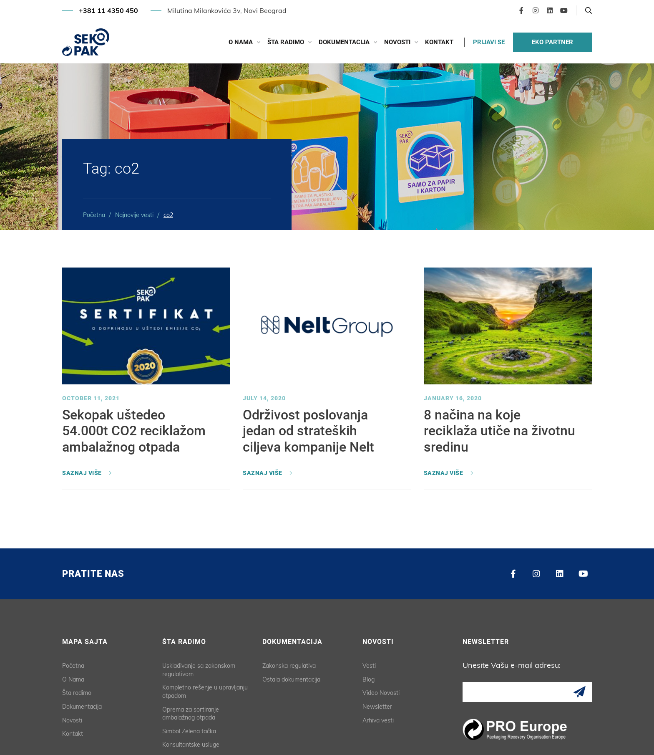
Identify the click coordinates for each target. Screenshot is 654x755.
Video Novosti (381, 693)
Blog (368, 679)
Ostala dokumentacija (291, 679)
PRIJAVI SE (489, 42)
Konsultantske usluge (190, 744)
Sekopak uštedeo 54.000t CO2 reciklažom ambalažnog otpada (134, 431)
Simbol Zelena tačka (189, 731)
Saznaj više (82, 473)
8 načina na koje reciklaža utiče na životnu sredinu (499, 431)
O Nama (241, 42)
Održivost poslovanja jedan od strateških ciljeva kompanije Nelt (308, 431)
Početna (94, 215)
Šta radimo (285, 42)
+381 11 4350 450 (108, 10)
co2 (168, 215)
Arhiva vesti (378, 720)
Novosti (397, 42)
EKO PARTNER (552, 42)
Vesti (369, 665)
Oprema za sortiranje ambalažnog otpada (190, 714)
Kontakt (439, 42)
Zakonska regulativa (289, 665)
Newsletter (377, 706)
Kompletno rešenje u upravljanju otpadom (205, 691)
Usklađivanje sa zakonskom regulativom (198, 670)
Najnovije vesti (134, 215)
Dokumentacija (344, 42)
